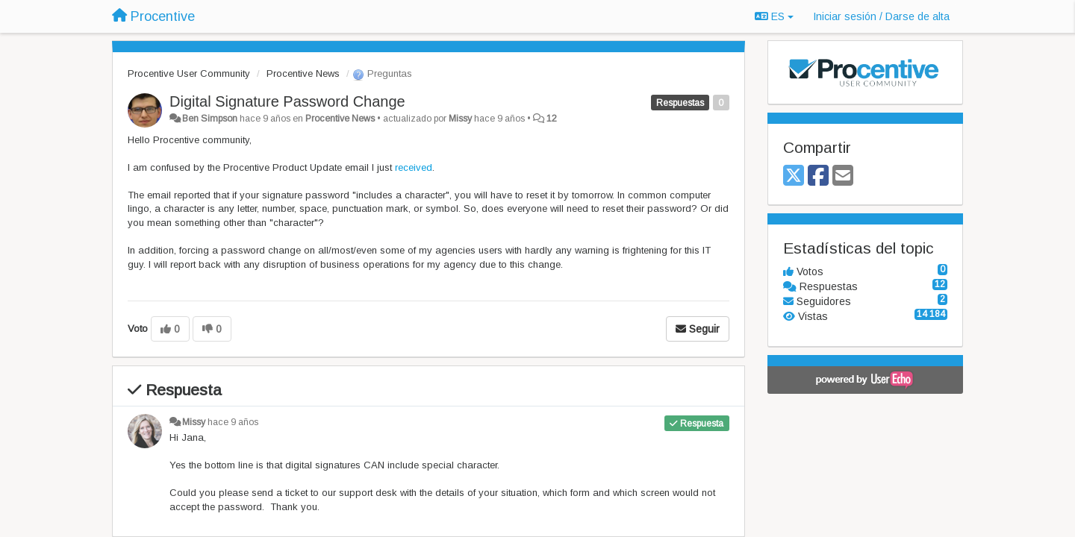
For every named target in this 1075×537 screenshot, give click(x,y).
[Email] (842, 176)
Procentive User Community (189, 73)
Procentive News (303, 73)
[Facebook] (818, 176)
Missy (460, 118)
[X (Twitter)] (793, 176)
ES (774, 16)
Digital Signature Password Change (287, 101)
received (413, 167)
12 (551, 118)
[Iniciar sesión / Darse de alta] (881, 16)
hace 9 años (233, 422)
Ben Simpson (209, 118)
